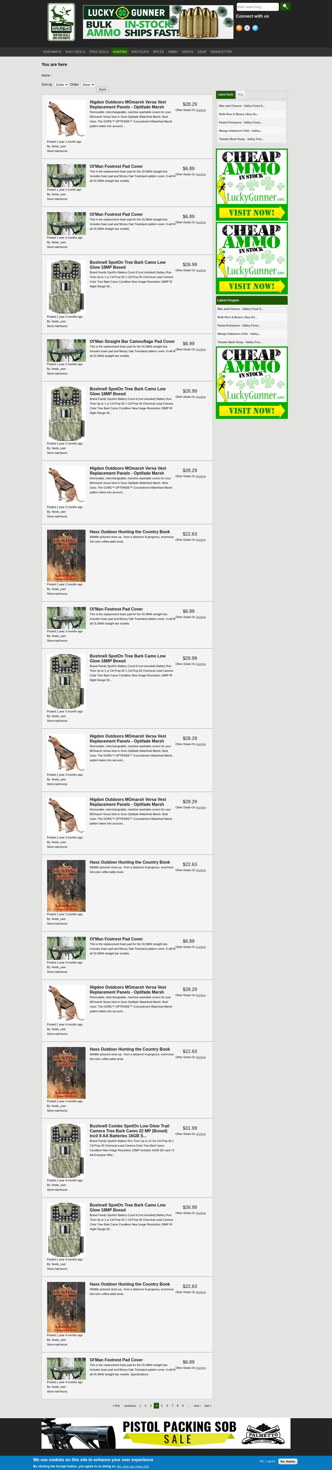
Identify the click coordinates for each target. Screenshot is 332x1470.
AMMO (173, 52)
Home (46, 75)
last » (208, 1405)
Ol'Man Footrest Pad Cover (116, 166)
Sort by (47, 84)
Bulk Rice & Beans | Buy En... (239, 114)
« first (116, 1405)
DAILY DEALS (75, 52)
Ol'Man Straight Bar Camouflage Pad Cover (132, 341)
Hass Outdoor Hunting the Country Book (130, 532)
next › (197, 1405)
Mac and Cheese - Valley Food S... (242, 105)
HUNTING (120, 52)
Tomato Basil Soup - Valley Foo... (241, 139)
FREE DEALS (99, 52)
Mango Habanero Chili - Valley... (240, 130)
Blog (240, 94)
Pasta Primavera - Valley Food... (240, 122)
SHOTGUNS (140, 52)
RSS (240, 29)
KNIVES (187, 52)
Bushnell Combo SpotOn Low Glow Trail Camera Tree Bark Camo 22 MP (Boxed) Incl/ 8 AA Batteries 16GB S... (129, 1131)
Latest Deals (225, 94)
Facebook (248, 29)
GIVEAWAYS (52, 52)
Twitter (256, 29)
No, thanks (288, 1461)
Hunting (201, 110)
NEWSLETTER (221, 52)
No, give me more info (133, 1466)
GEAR (201, 52)
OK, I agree (267, 1461)
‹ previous (129, 1405)
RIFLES (158, 52)
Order (74, 84)
